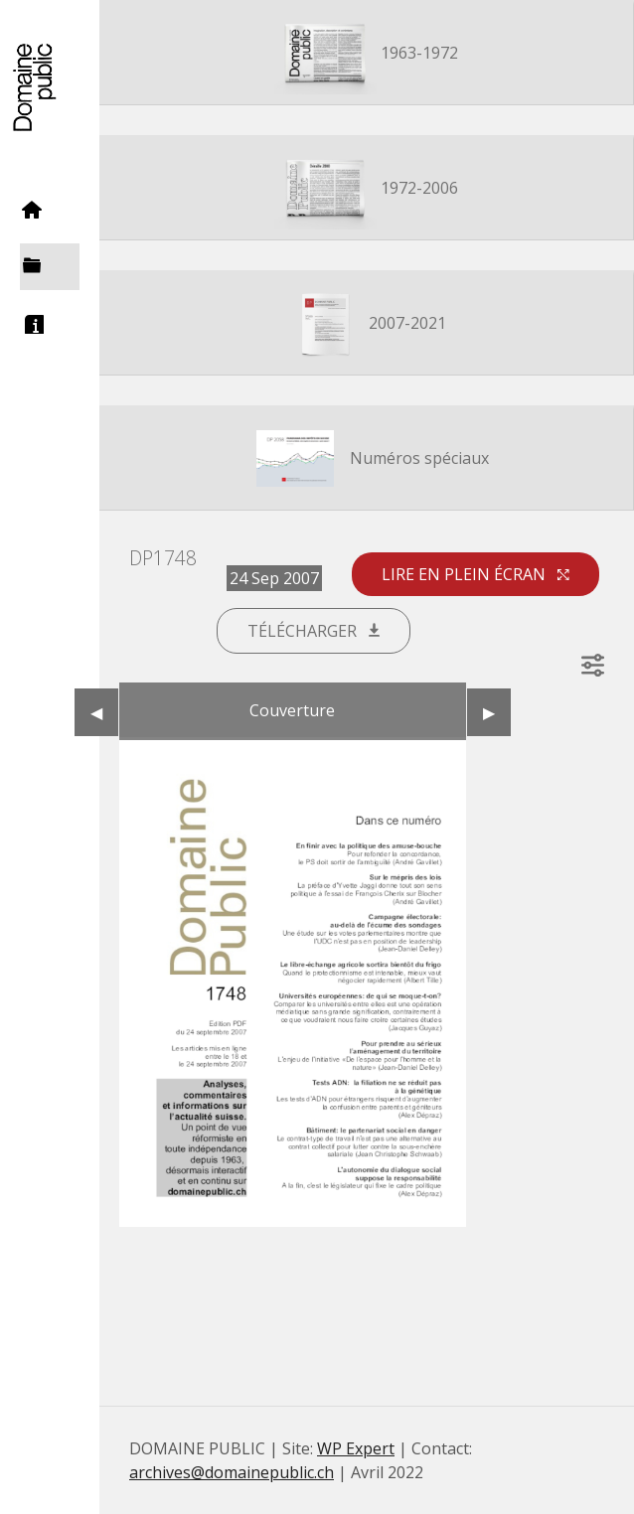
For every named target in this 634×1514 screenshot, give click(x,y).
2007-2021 (366, 325)
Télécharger (313, 631)
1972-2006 (366, 189)
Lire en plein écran (475, 574)
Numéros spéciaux (366, 460)
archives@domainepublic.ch (231, 1472)
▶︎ (497, 712)
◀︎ (104, 712)
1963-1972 (366, 54)
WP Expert (356, 1448)
